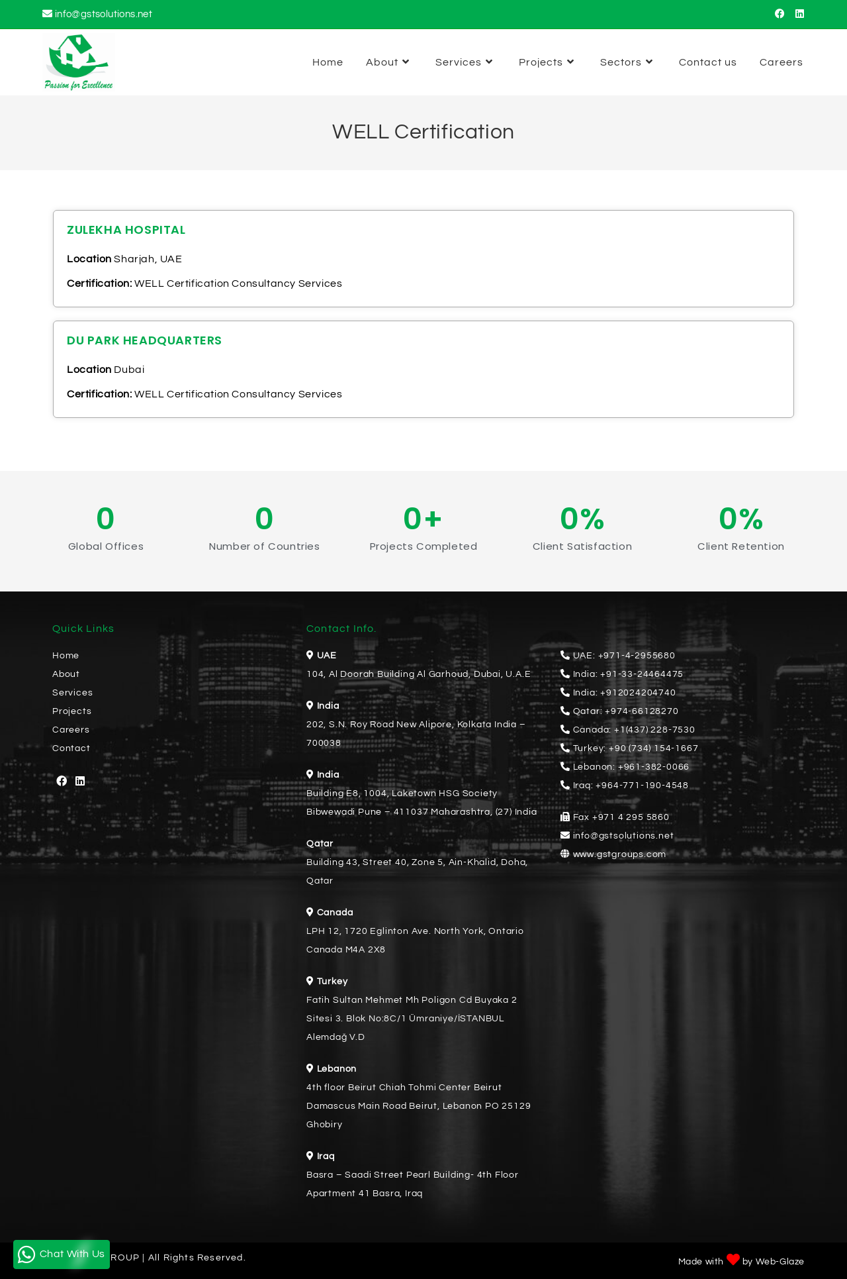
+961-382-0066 (654, 767)
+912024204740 (638, 692)
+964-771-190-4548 (642, 785)
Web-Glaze (780, 1261)
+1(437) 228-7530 (654, 730)
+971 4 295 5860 (631, 817)
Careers (71, 730)
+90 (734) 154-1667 (653, 748)
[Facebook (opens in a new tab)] (780, 14)
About (66, 674)
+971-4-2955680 (637, 655)
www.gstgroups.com (620, 854)
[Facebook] (61, 781)
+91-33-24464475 (642, 674)
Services (72, 692)
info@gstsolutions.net (103, 14)
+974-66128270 (641, 711)
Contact (71, 748)
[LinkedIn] (80, 781)
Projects (71, 711)
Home (65, 655)
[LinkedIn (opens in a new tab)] (797, 14)
